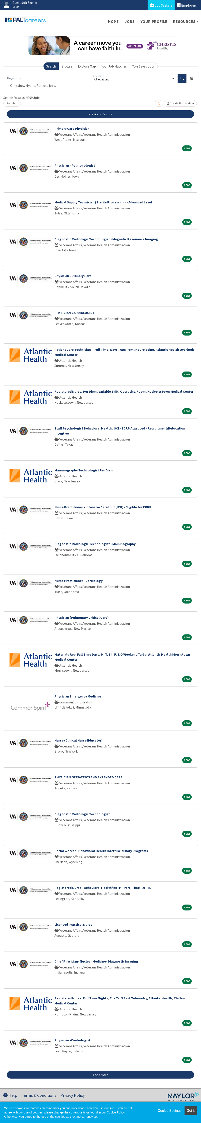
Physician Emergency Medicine (77, 696)
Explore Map (87, 66)
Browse (66, 66)
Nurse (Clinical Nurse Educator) (78, 740)
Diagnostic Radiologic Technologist (82, 814)
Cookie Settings (169, 1110)
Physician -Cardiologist (72, 1040)
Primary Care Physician (72, 128)
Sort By (11, 103)
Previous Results (100, 114)
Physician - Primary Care (72, 276)
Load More (100, 1075)
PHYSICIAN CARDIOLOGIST (74, 313)
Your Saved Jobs (143, 66)
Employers (187, 5)
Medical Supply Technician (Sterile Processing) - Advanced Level (103, 202)
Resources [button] (184, 21)
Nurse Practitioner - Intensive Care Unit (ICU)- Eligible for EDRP (102, 507)
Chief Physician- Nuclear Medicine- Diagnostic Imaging (96, 961)
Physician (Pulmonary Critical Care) (81, 617)
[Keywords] (48, 78)
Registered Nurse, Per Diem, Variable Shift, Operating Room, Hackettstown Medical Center (123, 391)
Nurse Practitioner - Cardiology (78, 581)
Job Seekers (161, 5)
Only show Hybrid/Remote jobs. (33, 85)
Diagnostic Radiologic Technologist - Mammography (95, 544)
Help (10, 1095)
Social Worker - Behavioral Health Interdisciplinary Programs (101, 851)
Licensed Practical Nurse (73, 924)
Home (113, 21)
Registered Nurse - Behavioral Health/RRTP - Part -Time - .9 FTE (102, 887)
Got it (191, 1110)
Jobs (129, 21)
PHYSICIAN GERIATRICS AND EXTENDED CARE (88, 777)
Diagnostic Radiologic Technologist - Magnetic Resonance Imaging (106, 239)
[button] (191, 78)
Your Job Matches (114, 66)
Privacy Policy (72, 1095)
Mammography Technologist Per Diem (83, 470)
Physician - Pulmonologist (74, 165)
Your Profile (154, 21)
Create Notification (180, 103)
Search (51, 66)
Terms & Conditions (39, 1095)
